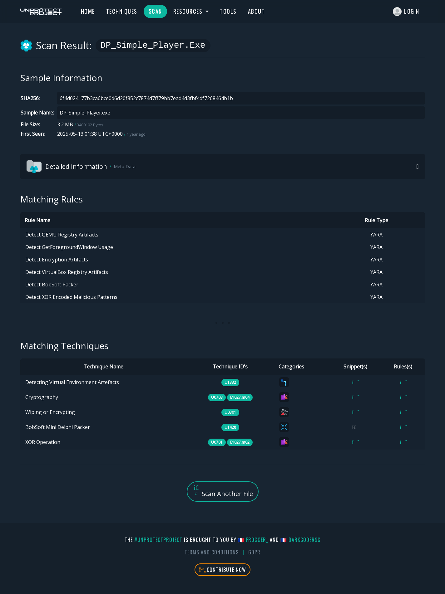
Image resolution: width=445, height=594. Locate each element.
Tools (228, 11)
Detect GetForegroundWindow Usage (69, 247)
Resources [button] (188, 11)
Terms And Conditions (212, 552)
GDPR (254, 552)
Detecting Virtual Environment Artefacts (72, 382)
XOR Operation (42, 442)
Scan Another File (222, 491)
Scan (155, 11)
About (256, 11)
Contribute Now (222, 569)
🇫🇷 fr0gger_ (253, 539)
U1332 (230, 382)
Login (406, 11)
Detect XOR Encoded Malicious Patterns (71, 297)
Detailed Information (81, 166)
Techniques (121, 11)
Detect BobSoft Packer (51, 284)
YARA (376, 234)
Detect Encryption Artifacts (56, 259)
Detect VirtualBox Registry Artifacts (66, 272)
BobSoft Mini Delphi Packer (57, 427)
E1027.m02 (240, 442)
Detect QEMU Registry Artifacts (61, 234)
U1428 (230, 427)
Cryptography (41, 397)
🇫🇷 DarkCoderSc (300, 539)
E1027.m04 (240, 397)
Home (88, 11)
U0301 (230, 412)
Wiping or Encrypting (50, 412)
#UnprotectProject (158, 539)
